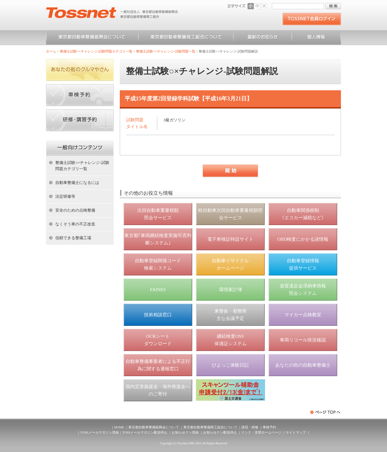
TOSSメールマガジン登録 (99, 432)
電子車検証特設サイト (230, 239)
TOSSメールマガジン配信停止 (145, 432)
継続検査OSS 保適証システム (230, 340)
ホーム (51, 51)
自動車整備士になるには (77, 182)
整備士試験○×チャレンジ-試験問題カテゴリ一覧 (96, 51)
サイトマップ (296, 432)
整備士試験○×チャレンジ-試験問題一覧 (165, 51)
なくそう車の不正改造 (75, 224)
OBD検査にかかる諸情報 (303, 239)
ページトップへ (325, 412)
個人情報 (316, 38)
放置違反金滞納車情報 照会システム (303, 289)
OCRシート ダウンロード (158, 340)
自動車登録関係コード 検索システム (158, 264)
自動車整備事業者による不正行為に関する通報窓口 (158, 365)
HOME (119, 427)
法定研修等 (65, 196)
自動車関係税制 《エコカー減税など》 (303, 214)
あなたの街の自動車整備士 (302, 365)
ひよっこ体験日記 (230, 365)
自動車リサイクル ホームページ (230, 264)
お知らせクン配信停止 (220, 432)
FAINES (158, 289)
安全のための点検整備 (75, 210)
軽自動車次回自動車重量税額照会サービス (230, 214)
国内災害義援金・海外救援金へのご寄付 (158, 390)
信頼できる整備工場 (73, 238)
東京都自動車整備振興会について (92, 38)
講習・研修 (249, 427)
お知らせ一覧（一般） (262, 38)
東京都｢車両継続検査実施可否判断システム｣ (157, 239)
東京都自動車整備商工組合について (185, 38)
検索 (333, 6)
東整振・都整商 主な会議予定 (230, 315)
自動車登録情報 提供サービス (303, 264)
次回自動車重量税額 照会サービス (158, 214)
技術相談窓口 (158, 314)
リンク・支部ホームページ (261, 432)
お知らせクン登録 (185, 432)
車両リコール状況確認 (303, 339)
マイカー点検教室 (302, 314)
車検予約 (269, 427)
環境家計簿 (230, 289)
